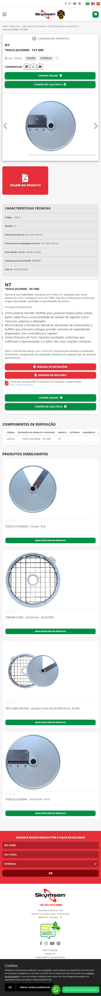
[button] (96, 126)
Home (5, 26)
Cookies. (11, 965)
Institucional (50, 950)
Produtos (15, 26)
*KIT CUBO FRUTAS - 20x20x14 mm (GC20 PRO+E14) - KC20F (42, 708)
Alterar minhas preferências (35, 987)
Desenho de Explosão (50, 375)
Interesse (10, 863)
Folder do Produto (25, 180)
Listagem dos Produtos (50, 39)
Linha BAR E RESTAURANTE (34, 26)
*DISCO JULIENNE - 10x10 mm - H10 (27, 799)
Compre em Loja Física (50, 84)
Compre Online (50, 75)
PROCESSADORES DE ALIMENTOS (63, 26)
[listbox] (50, 863)
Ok (50, 873)
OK (10, 987)
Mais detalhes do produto (50, 540)
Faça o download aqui (21, 384)
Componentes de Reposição (50, 957)
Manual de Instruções (50, 366)
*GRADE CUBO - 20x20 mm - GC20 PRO (29, 617)
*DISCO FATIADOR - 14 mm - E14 (25, 526)
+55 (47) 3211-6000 (50, 905)
